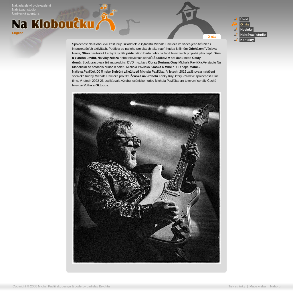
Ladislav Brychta (98, 286)
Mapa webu (258, 286)
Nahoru (275, 286)
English (17, 33)
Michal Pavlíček (49, 286)
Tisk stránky (237, 286)
